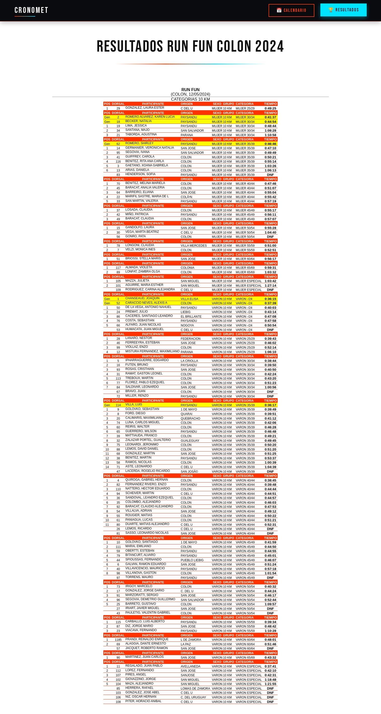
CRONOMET (32, 10)
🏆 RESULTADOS (343, 10)
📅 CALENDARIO (291, 10)
